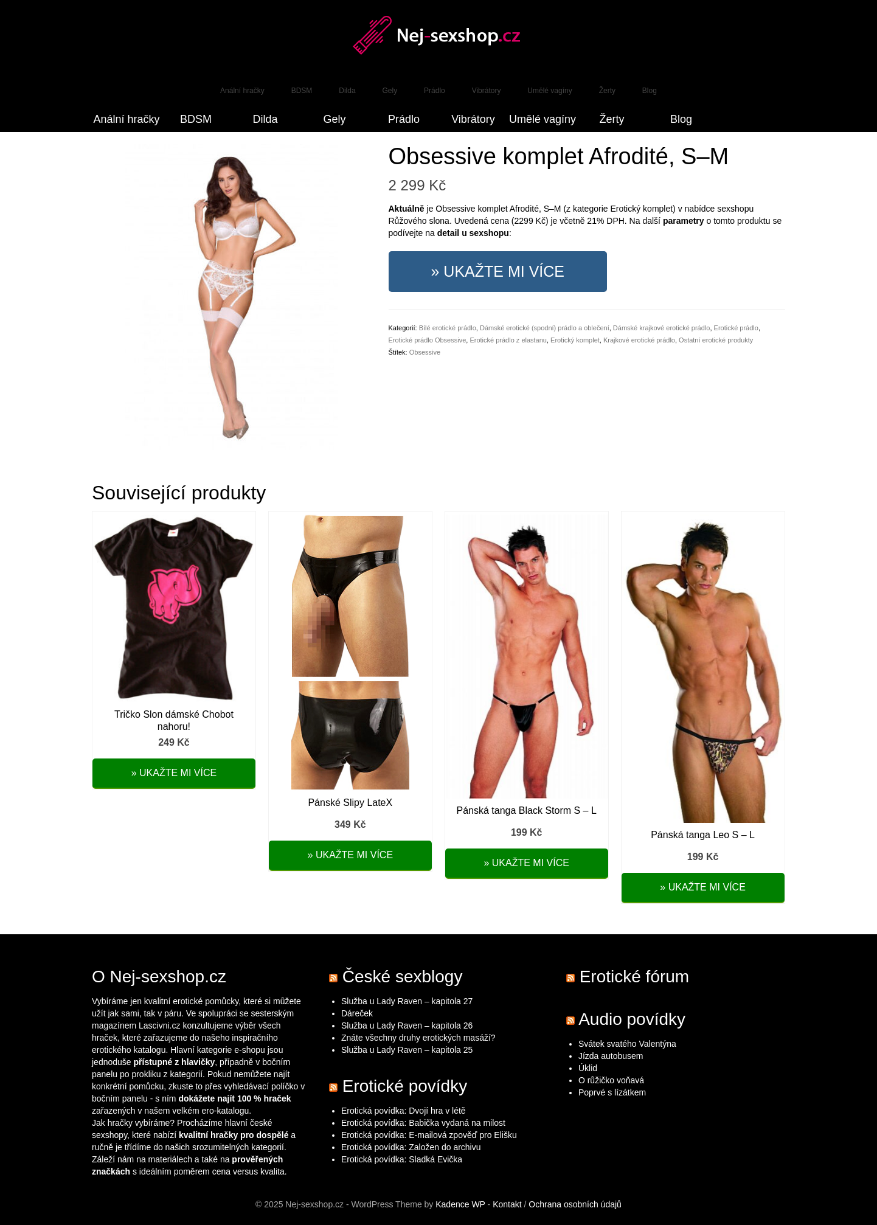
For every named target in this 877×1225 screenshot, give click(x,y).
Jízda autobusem (610, 1056)
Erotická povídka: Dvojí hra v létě (403, 1111)
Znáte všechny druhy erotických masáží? (419, 1038)
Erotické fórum (635, 976)
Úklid (587, 1068)
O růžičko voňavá (611, 1080)
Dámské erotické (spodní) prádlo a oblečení (544, 327)
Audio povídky (631, 1019)
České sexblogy (402, 976)
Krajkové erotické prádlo (639, 340)
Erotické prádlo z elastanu (508, 340)
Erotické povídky (404, 1086)
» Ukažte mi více (497, 271)
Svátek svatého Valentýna (627, 1044)
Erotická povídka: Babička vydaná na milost (423, 1123)
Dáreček (357, 1013)
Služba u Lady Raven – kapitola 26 (407, 1025)
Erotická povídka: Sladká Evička (401, 1159)
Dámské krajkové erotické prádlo (661, 327)
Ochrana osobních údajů (575, 1204)
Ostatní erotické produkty (716, 340)
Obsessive (424, 352)
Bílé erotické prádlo (447, 327)
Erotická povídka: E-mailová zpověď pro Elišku (429, 1135)
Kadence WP (460, 1204)
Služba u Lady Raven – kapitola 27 (407, 1001)
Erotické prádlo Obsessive (427, 340)
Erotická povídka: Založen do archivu (411, 1147)
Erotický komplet (575, 340)
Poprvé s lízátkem (612, 1092)
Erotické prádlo (736, 327)
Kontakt (507, 1204)
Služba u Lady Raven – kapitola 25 (407, 1050)
